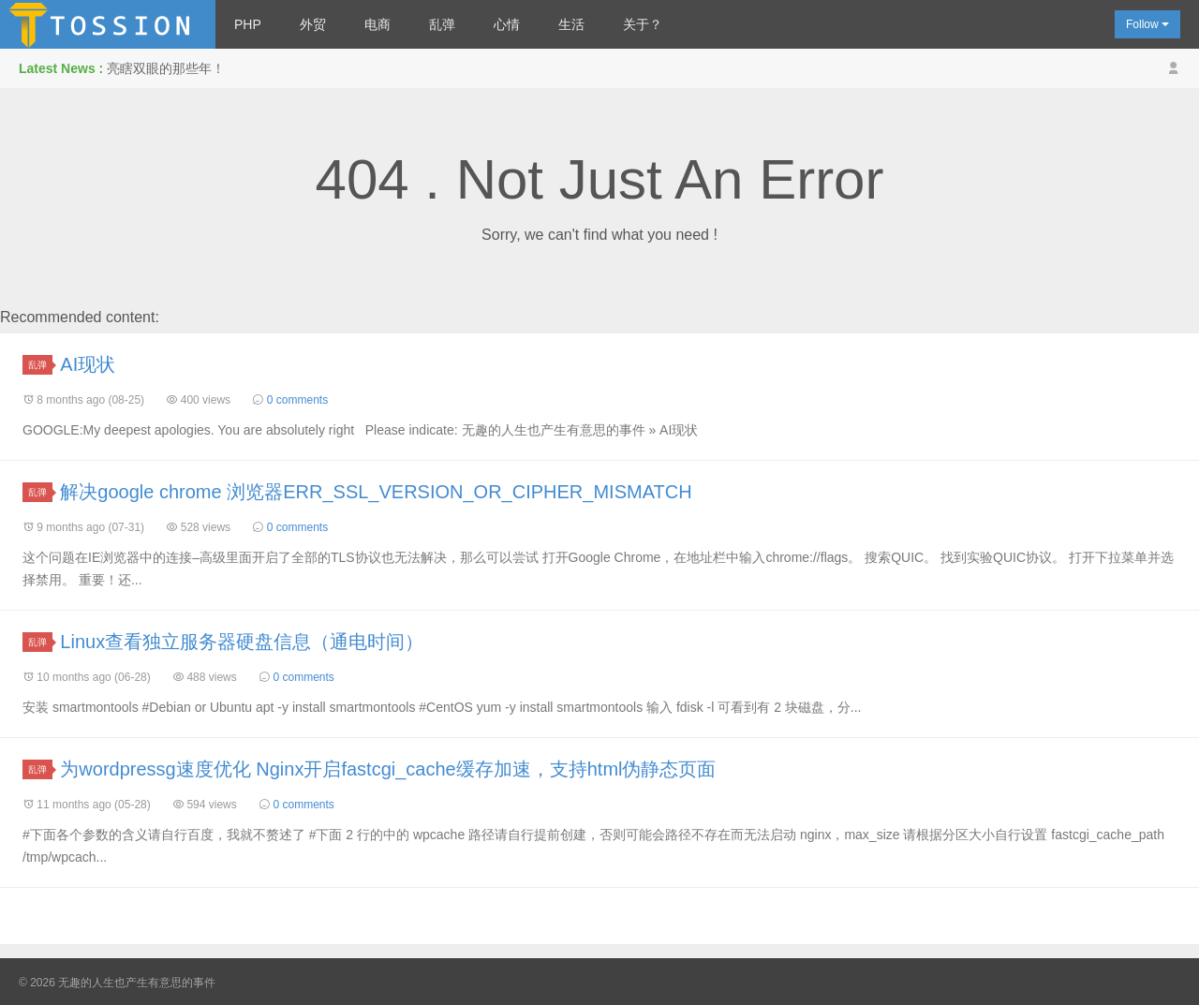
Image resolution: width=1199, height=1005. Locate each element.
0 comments (297, 399)
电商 (377, 24)
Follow (1147, 24)
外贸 (313, 24)
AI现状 (87, 364)
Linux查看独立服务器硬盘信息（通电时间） (241, 641)
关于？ (642, 24)
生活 (571, 24)
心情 (507, 24)
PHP (247, 24)
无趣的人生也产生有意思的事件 (107, 24)
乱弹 (442, 24)
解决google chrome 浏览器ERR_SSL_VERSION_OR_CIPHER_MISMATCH (375, 491)
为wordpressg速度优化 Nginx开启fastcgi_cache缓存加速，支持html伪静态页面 (388, 769)
